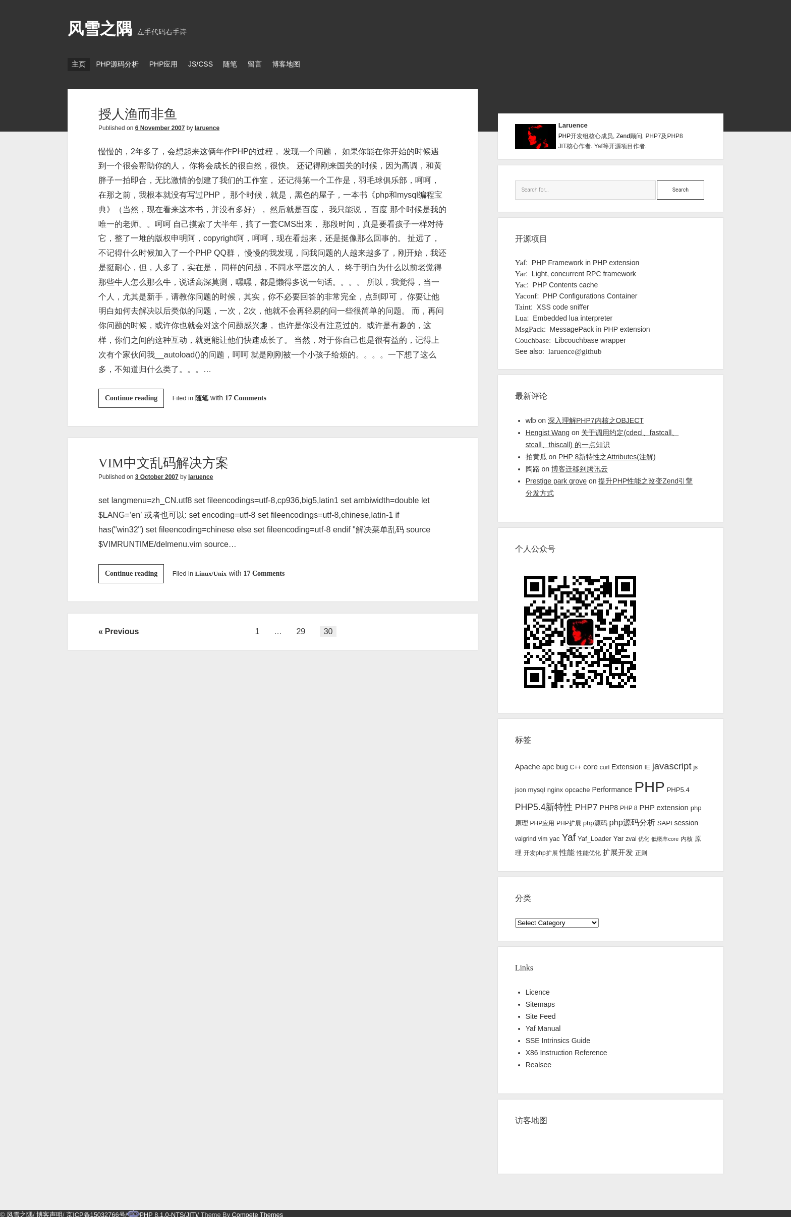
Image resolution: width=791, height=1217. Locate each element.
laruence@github (575, 348)
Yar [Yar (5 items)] (618, 835)
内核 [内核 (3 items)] (687, 835)
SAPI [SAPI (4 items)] (664, 820)
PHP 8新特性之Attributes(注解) (607, 454)
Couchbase (532, 337)
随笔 (250, 64)
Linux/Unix (211, 570)
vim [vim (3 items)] (543, 835)
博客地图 (316, 64)
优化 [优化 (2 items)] (643, 836)
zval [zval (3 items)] (631, 835)
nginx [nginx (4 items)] (555, 786)
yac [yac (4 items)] (554, 835)
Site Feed (541, 1013)
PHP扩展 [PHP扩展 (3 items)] (568, 820)
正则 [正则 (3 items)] (641, 850)
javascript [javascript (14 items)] (672, 763)
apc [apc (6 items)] (548, 764)
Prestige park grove (556, 478)
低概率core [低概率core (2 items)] (665, 836)
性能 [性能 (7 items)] (567, 849)
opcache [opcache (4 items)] (577, 786)
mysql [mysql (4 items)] (536, 786)
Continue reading (134, 397)
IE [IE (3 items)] (647, 764)
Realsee (538, 1062)
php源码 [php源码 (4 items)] (595, 820)
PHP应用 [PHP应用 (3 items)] (542, 820)
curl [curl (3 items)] (604, 764)
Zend (623, 133)
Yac (521, 281)
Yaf (520, 259)
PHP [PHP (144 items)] (649, 783)
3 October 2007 (157, 473)
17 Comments (245, 395)
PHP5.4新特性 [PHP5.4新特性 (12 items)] (544, 804)
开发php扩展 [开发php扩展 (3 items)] (541, 850)
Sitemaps (540, 1001)
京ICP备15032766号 (95, 1211)
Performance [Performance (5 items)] (612, 786)
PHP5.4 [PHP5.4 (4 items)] (678, 786)
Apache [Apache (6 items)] (527, 764)
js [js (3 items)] (695, 764)
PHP (564, 133)
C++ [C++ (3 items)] (576, 764)
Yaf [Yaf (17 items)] (568, 834)
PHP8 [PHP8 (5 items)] (609, 805)
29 (300, 628)
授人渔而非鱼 (140, 110)
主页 (79, 64)
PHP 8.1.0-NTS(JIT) (168, 1211)
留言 (280, 64)
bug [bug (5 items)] (562, 764)
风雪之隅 (100, 29)
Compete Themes (257, 1211)
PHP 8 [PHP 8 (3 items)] (628, 805)
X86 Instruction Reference (566, 1050)
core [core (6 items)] (590, 764)
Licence (538, 989)
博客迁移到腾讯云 (579, 466)
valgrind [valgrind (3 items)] (525, 835)
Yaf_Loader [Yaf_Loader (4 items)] (594, 835)
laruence (207, 125)
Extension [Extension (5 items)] (626, 764)
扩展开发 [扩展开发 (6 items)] (618, 849)
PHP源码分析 (122, 64)
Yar (520, 270)
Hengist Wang (548, 429)
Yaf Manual (543, 1025)
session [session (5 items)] (686, 820)
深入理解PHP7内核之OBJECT (596, 417)
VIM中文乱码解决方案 (168, 459)
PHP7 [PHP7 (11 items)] (586, 804)
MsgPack (529, 326)
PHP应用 (173, 64)
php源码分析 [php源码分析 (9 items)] (632, 819)
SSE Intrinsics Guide (558, 1037)
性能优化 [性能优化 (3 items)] (589, 850)
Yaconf (526, 292)
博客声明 (49, 1211)
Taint (523, 303)
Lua (521, 315)
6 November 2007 (160, 125)
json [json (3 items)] (520, 786)
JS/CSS (215, 64)
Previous (122, 628)
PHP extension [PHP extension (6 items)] (663, 805)
